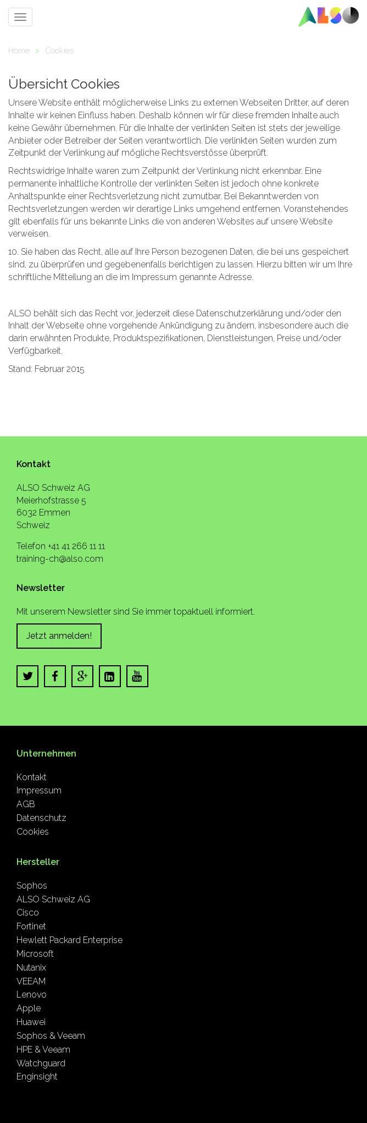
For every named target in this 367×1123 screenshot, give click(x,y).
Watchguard (40, 1063)
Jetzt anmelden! (59, 636)
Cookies (59, 50)
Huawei (31, 1022)
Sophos (31, 885)
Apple (28, 1008)
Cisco (27, 912)
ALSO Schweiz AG (53, 899)
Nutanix (31, 967)
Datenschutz (41, 818)
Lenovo (31, 994)
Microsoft (35, 954)
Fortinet (31, 926)
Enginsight (37, 1076)
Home (19, 50)
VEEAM (31, 981)
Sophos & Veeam (50, 1036)
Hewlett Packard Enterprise (69, 940)
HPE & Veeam (43, 1049)
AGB (25, 804)
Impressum (39, 790)
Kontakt (31, 777)
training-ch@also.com (59, 559)
